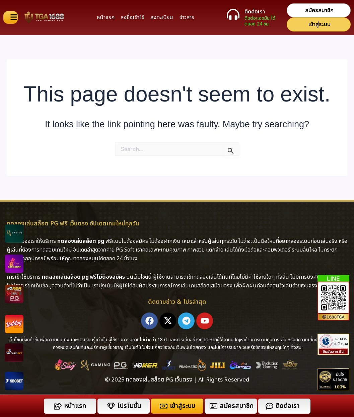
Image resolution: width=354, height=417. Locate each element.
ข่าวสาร (186, 17)
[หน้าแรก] (58, 406)
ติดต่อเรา (254, 12)
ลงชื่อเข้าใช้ (132, 17)
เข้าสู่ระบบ (182, 406)
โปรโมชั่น (129, 406)
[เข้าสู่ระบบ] (163, 406)
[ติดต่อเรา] (233, 14)
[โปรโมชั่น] (111, 406)
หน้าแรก (106, 17)
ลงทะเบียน (161, 17)
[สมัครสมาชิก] (213, 406)
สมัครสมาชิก (237, 406)
